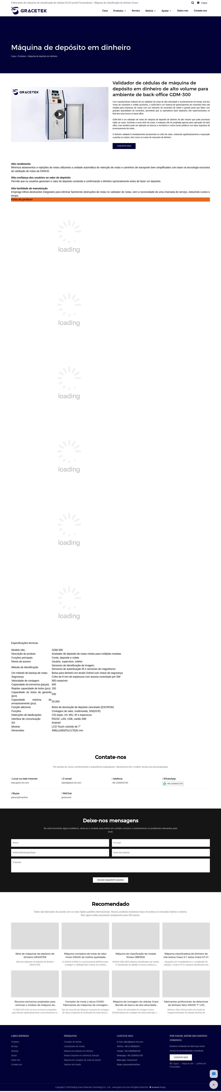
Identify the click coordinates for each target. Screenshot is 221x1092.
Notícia (149, 11)
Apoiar (165, 11)
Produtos (118, 11)
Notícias (14, 1052)
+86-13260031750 (173, 784)
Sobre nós (182, 10)
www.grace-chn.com (20, 783)
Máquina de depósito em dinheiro (42, 56)
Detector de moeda (72, 1066)
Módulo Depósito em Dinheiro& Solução (81, 1056)
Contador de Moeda (72, 1043)
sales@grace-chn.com (71, 783)
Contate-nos (200, 10)
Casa (105, 10)
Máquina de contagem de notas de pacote (82, 1061)
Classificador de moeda (74, 1047)
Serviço (136, 10)
